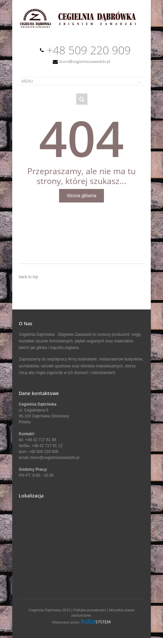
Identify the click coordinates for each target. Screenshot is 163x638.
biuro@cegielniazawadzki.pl (84, 61)
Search (81, 99)
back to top (28, 277)
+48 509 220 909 (89, 50)
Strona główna (81, 195)
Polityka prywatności (89, 610)
